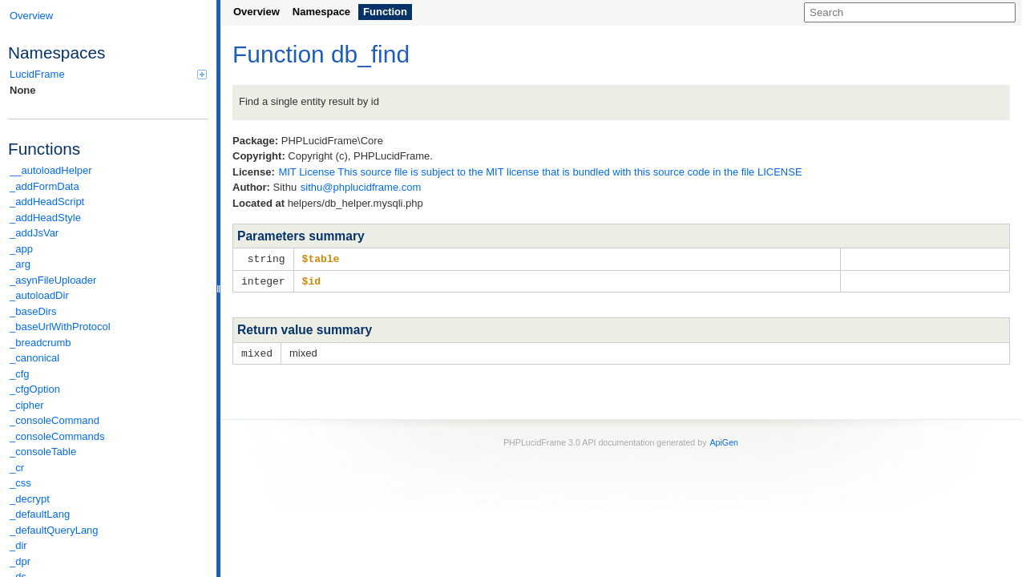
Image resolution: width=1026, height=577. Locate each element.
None (23, 90)
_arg (20, 264)
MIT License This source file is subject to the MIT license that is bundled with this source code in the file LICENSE (540, 172)
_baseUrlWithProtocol (60, 327)
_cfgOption (35, 389)
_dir (18, 545)
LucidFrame (108, 74)
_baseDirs (33, 311)
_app (21, 249)
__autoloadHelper (51, 170)
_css (20, 483)
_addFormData (44, 186)
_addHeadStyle (45, 218)
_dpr (20, 561)
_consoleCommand (54, 420)
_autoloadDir (39, 295)
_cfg (20, 374)
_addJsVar (34, 233)
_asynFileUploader (53, 280)
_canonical (34, 358)
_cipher (27, 405)
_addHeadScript (47, 202)
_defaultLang (40, 514)
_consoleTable (43, 452)
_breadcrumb (40, 343)
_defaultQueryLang (54, 530)
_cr (17, 468)
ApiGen (723, 440)
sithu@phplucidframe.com (361, 187)
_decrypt (30, 499)
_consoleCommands (57, 436)
